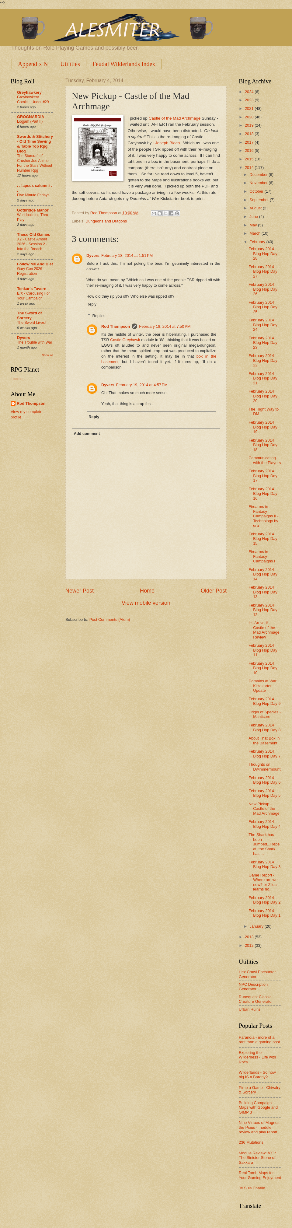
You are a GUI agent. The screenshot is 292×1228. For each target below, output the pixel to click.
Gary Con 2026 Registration (29, 271)
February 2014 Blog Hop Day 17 (263, 476)
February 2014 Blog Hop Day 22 (263, 360)
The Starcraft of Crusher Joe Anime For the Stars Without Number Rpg (34, 163)
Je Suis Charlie (252, 1188)
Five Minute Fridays (33, 195)
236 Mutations (251, 1142)
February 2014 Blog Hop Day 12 (263, 610)
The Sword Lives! (31, 322)
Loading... (19, 378)
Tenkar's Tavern (31, 288)
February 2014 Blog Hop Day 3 (264, 864)
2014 (250, 167)
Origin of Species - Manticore (265, 714)
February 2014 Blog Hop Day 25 (263, 307)
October (256, 191)
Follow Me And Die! (35, 264)
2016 (250, 150)
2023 (250, 100)
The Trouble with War (34, 342)
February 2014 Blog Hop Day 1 (264, 913)
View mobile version (146, 603)
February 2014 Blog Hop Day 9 (264, 701)
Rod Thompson (115, 326)
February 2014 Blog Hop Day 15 (263, 539)
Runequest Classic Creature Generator (256, 999)
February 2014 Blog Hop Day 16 (263, 494)
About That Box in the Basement (264, 740)
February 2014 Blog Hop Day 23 (263, 343)
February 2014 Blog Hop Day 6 (264, 780)
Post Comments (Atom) (109, 619)
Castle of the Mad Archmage (175, 118)
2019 (250, 125)
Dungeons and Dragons (106, 221)
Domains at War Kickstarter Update (262, 686)
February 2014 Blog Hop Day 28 (263, 254)
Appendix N (33, 64)
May (253, 225)
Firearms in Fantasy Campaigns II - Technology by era (264, 516)
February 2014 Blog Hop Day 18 (263, 445)
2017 (250, 142)
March (255, 233)
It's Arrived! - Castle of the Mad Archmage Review (264, 630)
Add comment (87, 433)
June (254, 216)
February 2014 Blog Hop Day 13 (263, 592)
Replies (99, 315)
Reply (91, 304)
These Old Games (33, 234)
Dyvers (92, 255)
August (256, 208)
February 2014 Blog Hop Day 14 (263, 574)
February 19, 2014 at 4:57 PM (142, 385)
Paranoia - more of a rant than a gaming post (259, 1039)
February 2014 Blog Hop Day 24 (263, 325)
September (259, 200)
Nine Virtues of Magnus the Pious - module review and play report (259, 1127)
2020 (250, 117)
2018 (250, 133)
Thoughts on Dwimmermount (264, 766)
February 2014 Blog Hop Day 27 (263, 271)
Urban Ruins (250, 1009)
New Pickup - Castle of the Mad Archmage (264, 809)
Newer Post (79, 591)
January (256, 926)
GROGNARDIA (30, 116)
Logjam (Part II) (30, 121)
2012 (250, 945)
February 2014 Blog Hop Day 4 (264, 823)
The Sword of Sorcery (29, 315)
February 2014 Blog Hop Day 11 (263, 650)
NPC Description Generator (253, 986)
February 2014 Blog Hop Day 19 (263, 427)
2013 (250, 937)
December (259, 174)
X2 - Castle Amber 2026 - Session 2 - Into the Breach (32, 244)
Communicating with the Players (265, 460)
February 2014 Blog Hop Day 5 (264, 793)
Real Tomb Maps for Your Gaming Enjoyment (260, 1175)
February (257, 242)
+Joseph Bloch (166, 143)
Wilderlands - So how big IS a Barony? (257, 1074)
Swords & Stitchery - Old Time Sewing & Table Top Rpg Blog (35, 143)
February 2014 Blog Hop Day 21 (263, 378)
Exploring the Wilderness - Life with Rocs (257, 1057)
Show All (47, 355)
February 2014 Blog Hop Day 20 (263, 396)
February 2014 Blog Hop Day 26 (263, 289)
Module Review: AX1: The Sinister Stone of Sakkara (257, 1158)
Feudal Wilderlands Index (123, 64)
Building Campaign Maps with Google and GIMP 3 (258, 1107)
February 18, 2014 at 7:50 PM (164, 326)
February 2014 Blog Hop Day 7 (264, 753)
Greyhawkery (29, 92)
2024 (250, 91)
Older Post (214, 591)
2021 (250, 108)
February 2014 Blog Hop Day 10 (263, 668)
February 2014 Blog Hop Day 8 (264, 727)
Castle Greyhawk (125, 340)
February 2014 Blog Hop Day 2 (264, 899)
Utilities (70, 64)
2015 (250, 159)
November (259, 182)
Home (147, 591)
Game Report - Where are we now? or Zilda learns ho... (263, 882)
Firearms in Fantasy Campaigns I (262, 556)
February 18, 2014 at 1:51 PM (127, 255)
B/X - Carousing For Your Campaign (33, 295)
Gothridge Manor (33, 210)
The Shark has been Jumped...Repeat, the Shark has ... (264, 844)
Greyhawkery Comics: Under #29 (33, 99)
